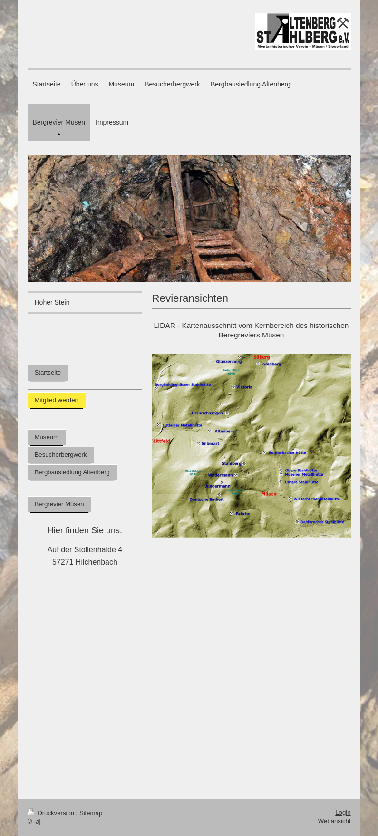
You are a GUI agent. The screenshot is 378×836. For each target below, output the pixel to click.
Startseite (48, 372)
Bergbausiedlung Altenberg (72, 472)
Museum (47, 437)
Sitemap (90, 813)
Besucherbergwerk (61, 454)
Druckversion (52, 813)
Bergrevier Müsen (59, 504)
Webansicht (334, 821)
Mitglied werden (56, 400)
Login (342, 812)
